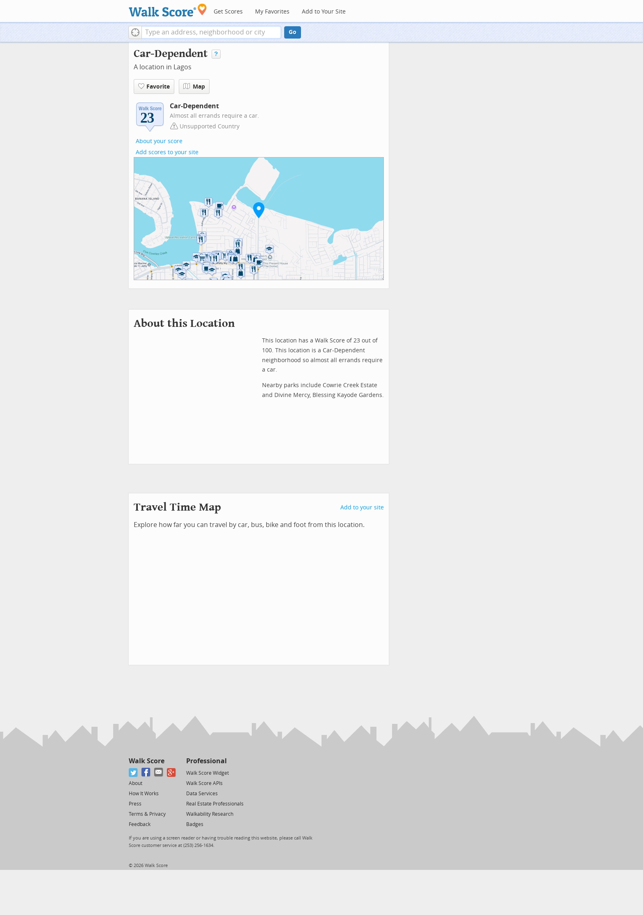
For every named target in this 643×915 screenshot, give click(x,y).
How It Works (144, 793)
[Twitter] (133, 772)
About (135, 783)
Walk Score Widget (207, 773)
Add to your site (362, 507)
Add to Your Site (324, 11)
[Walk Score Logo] (168, 10)
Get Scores (228, 11)
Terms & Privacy (147, 814)
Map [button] (194, 86)
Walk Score (146, 761)
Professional (206, 761)
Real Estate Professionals (215, 804)
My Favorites (272, 11)
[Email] (159, 772)
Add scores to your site (167, 152)
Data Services (202, 793)
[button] (135, 32)
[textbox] (211, 32)
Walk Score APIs (204, 783)
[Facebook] (146, 772)
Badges (194, 824)
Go (292, 32)
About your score (159, 141)
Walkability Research (209, 814)
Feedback (139, 824)
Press (135, 804)
